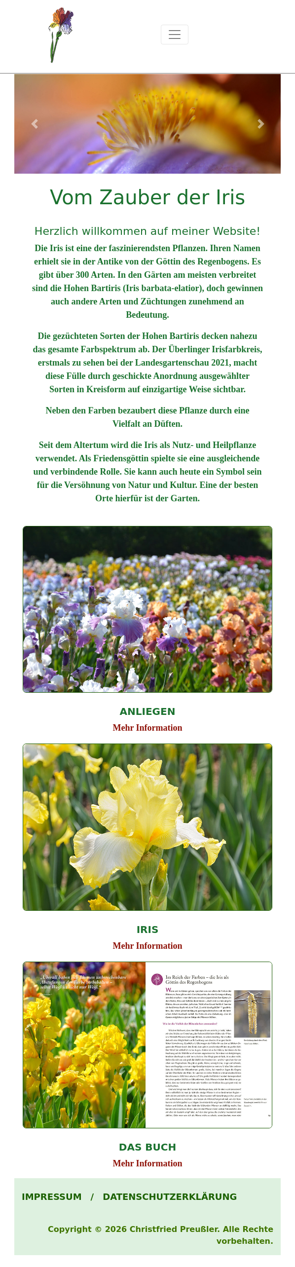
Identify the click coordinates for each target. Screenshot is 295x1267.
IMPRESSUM (52, 1197)
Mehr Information (147, 728)
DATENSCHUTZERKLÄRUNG (170, 1197)
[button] (34, 124)
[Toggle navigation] (174, 34)
